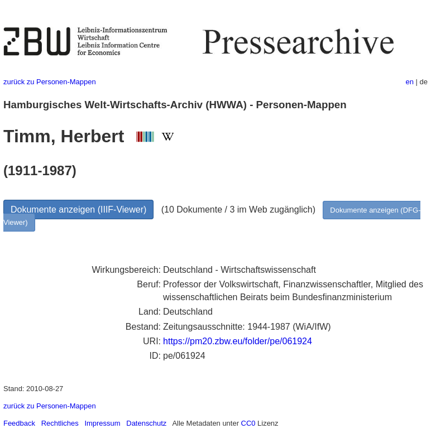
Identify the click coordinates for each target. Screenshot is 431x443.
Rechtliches (60, 423)
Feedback (19, 423)
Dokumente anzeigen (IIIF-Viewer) (78, 209)
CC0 (248, 423)
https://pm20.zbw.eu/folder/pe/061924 (237, 341)
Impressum (102, 423)
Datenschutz (146, 423)
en (410, 82)
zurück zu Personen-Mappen (49, 82)
